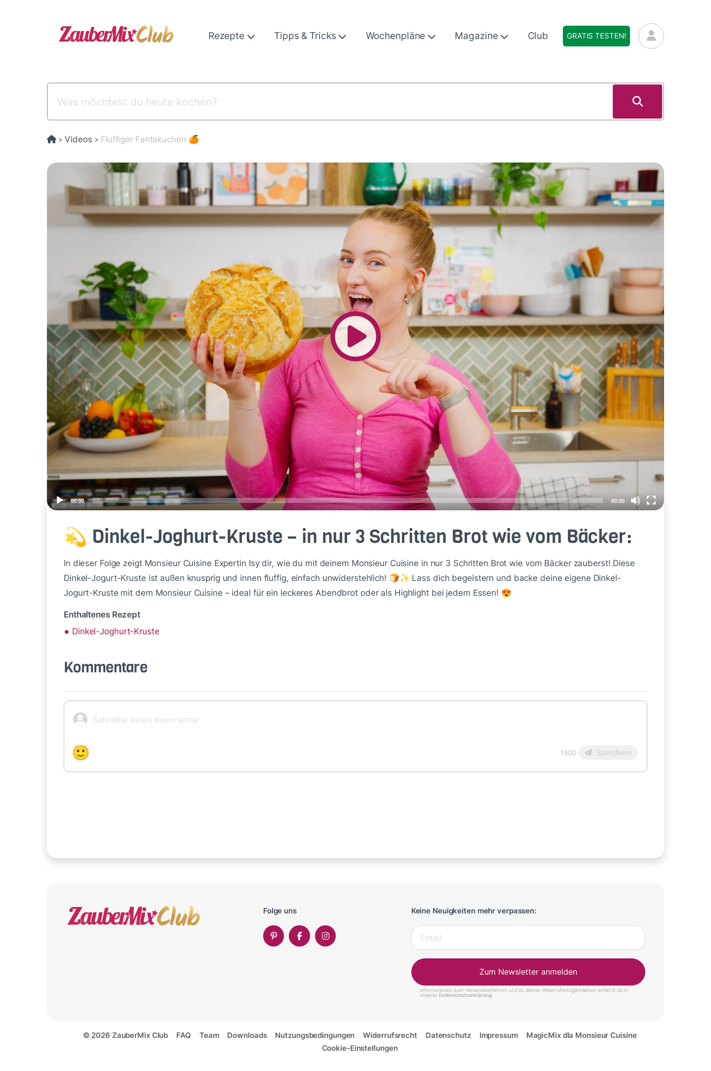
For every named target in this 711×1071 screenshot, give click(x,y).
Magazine (482, 35)
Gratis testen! (596, 36)
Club (538, 35)
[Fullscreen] (651, 500)
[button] (355, 336)
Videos (78, 139)
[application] (355, 336)
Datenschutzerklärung (465, 995)
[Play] (60, 500)
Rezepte (231, 35)
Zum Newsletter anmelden (528, 972)
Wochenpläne (401, 35)
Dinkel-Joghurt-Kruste (115, 631)
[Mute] (635, 500)
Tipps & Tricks (310, 35)
